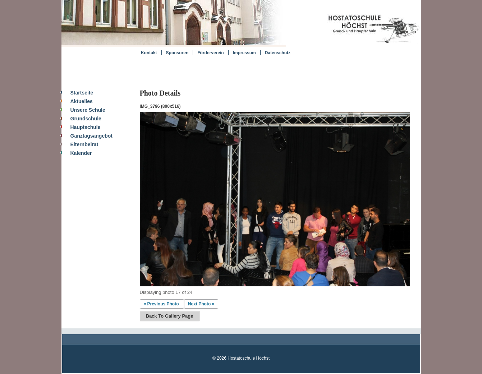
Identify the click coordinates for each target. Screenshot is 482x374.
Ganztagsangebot (91, 136)
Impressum (244, 52)
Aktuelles (81, 101)
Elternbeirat (84, 144)
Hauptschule (85, 127)
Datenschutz (277, 52)
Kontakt (149, 52)
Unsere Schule (87, 110)
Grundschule (85, 118)
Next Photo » (201, 303)
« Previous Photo (161, 303)
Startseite (81, 93)
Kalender (81, 153)
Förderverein (210, 52)
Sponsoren (177, 52)
